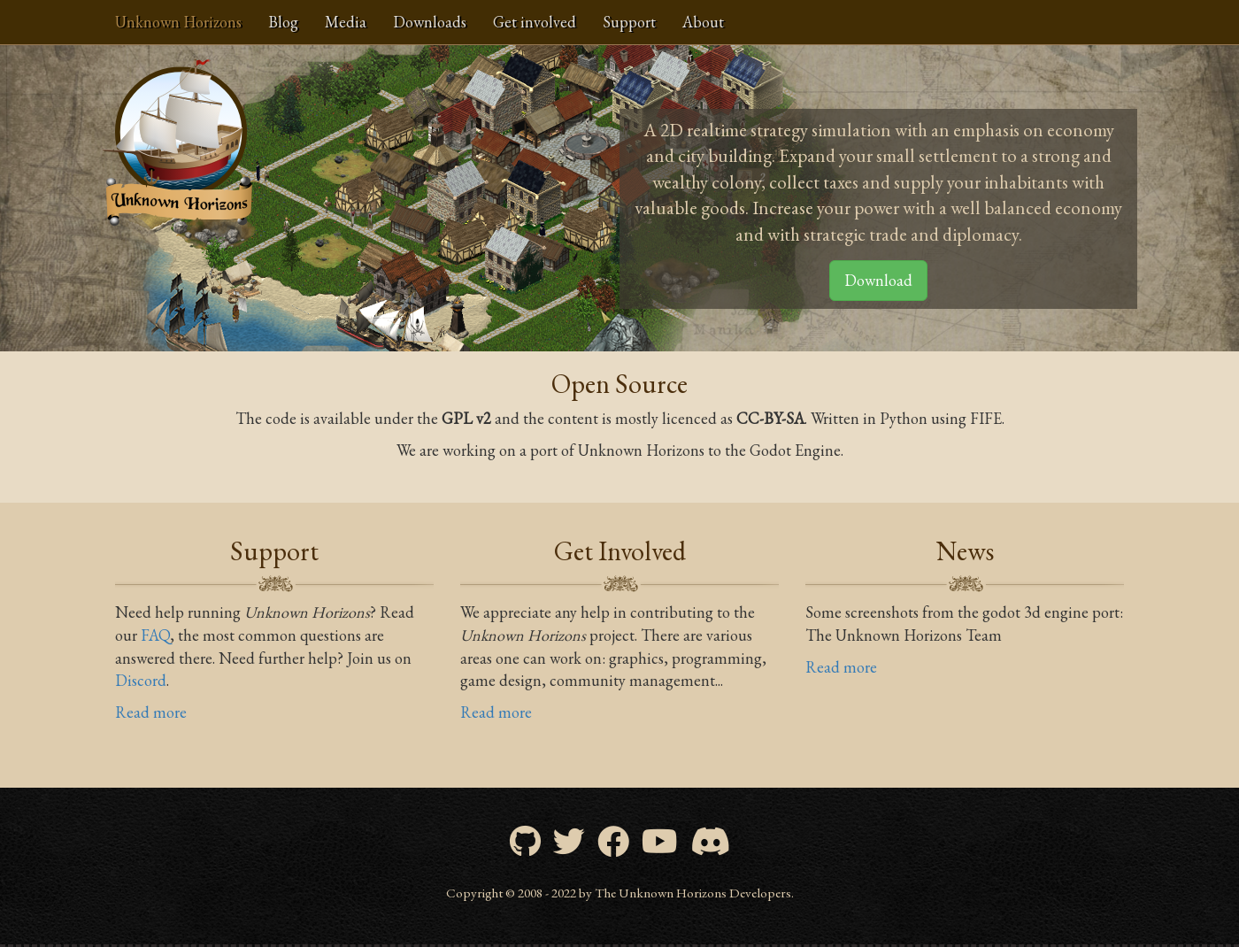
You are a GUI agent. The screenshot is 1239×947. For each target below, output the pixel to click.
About (703, 22)
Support (629, 22)
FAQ (155, 635)
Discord (140, 680)
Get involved (534, 22)
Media (345, 22)
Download (878, 280)
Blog (283, 22)
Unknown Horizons (178, 22)
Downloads (429, 22)
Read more (151, 712)
